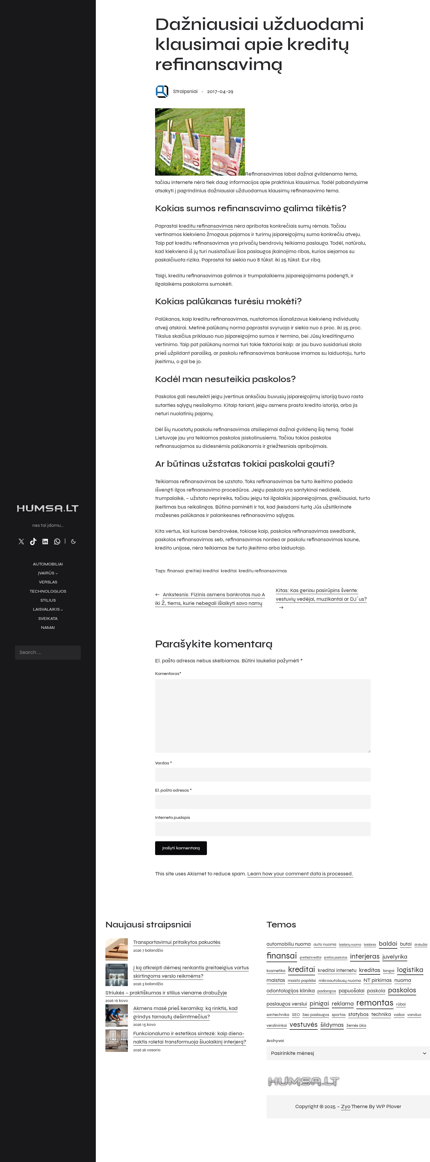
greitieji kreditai (202, 571)
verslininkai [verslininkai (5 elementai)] (277, 1025)
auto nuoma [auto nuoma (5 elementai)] (325, 944)
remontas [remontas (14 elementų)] (374, 1002)
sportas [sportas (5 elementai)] (339, 1014)
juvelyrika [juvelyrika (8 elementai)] (394, 956)
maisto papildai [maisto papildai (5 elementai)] (302, 980)
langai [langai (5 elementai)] (388, 970)
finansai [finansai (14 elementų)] (282, 955)
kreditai (229, 571)
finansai (175, 571)
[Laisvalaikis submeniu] (61, 609)
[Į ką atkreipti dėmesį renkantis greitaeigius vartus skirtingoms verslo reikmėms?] (116, 976)
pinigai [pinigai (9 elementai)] (319, 1003)
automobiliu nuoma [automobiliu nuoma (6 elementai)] (289, 944)
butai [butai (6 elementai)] (406, 944)
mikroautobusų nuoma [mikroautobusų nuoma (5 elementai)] (340, 980)
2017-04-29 (220, 91)
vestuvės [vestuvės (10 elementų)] (304, 1024)
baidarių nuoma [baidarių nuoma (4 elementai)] (350, 945)
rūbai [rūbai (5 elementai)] (401, 1004)
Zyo (345, 1106)
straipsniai (185, 91)
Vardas (163, 763)
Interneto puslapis (172, 817)
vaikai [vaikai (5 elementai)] (399, 1014)
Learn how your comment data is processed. (300, 874)
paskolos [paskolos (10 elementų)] (402, 990)
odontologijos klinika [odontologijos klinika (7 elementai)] (291, 990)
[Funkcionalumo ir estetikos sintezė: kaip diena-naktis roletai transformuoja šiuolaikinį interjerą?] (116, 1042)
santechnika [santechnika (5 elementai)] (278, 1014)
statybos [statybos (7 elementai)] (358, 1014)
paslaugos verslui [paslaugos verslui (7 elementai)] (287, 1003)
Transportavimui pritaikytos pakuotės (176, 942)
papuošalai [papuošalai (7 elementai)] (351, 990)
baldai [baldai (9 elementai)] (388, 943)
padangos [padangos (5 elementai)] (326, 991)
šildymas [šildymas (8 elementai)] (332, 1025)
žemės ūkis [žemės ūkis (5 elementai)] (356, 1025)
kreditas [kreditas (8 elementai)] (369, 970)
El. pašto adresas (173, 790)
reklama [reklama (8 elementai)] (343, 1003)
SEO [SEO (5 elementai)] (296, 1014)
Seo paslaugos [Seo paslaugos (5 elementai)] (315, 1014)
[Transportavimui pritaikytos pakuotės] (116, 950)
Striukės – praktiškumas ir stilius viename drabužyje (166, 993)
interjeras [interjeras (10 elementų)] (365, 956)
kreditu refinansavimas (206, 226)
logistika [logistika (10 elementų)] (410, 969)
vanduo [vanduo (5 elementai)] (414, 1014)
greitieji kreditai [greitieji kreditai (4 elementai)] (310, 957)
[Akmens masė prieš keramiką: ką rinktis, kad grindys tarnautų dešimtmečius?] (116, 1016)
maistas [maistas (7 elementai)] (276, 980)
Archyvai (275, 1040)
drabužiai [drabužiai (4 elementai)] (420, 945)
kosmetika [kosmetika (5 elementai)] (276, 970)
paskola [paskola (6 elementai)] (376, 991)
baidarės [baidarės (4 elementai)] (370, 945)
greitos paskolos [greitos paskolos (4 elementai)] (335, 957)
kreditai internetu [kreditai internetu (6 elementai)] (337, 971)
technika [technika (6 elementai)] (381, 1014)
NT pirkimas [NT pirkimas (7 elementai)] (378, 980)
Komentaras (168, 673)
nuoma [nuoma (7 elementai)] (402, 980)
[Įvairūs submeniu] (56, 573)
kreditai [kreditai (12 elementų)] (301, 969)
